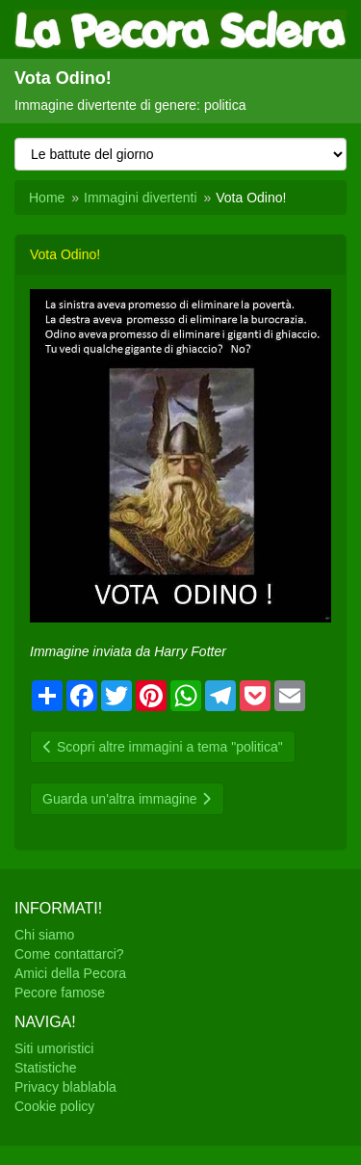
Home (46, 197)
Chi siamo (44, 934)
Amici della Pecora (70, 973)
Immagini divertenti (140, 197)
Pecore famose (59, 992)
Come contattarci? (69, 954)
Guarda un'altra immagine (127, 799)
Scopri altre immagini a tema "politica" (162, 747)
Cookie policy (54, 1106)
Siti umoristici (53, 1048)
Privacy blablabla (65, 1087)
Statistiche (45, 1067)
